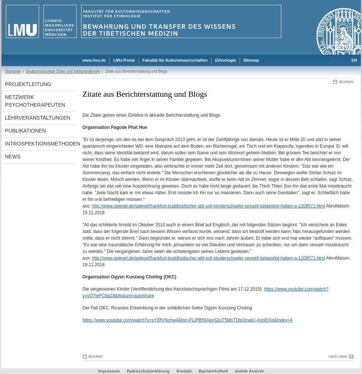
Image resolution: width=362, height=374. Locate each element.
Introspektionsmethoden (40, 144)
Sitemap (251, 60)
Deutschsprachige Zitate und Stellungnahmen (63, 71)
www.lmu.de (94, 60)
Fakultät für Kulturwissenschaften (175, 60)
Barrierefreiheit (214, 371)
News (13, 156)
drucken (346, 81)
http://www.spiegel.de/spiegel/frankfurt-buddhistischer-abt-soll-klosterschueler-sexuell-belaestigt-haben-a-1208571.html (208, 206)
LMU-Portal (124, 60)
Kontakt (184, 371)
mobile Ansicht (249, 371)
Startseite (13, 71)
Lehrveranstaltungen (37, 118)
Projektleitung (28, 84)
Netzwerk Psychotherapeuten (35, 101)
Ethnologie (225, 60)
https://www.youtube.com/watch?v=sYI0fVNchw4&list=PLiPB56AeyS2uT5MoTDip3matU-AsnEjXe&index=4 (188, 320)
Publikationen (25, 131)
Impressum (109, 371)
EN (354, 60)
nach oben (337, 356)
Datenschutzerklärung (148, 371)
